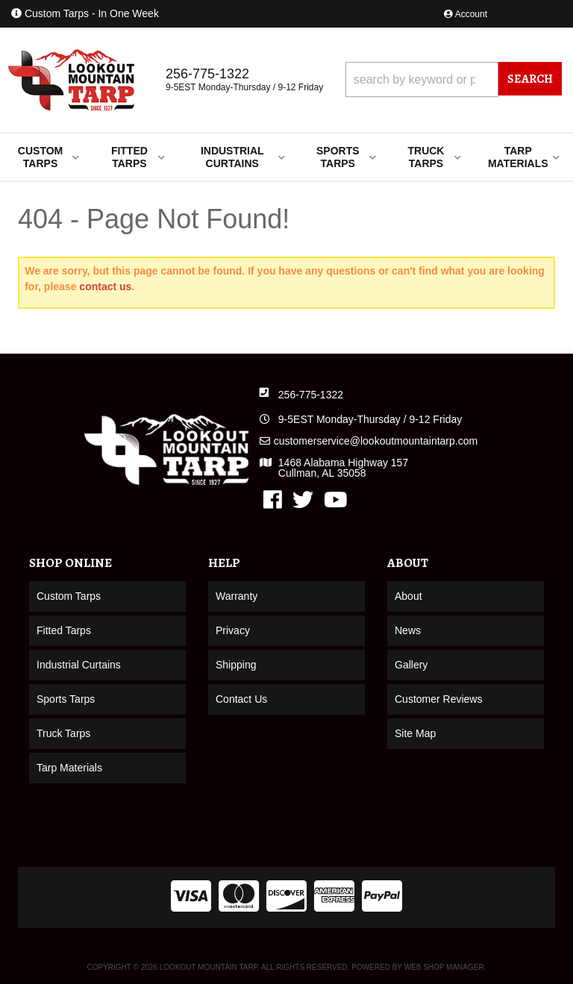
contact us (105, 286)
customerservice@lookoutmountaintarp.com (376, 441)
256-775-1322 (310, 395)
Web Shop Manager (444, 967)
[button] (453, 79)
